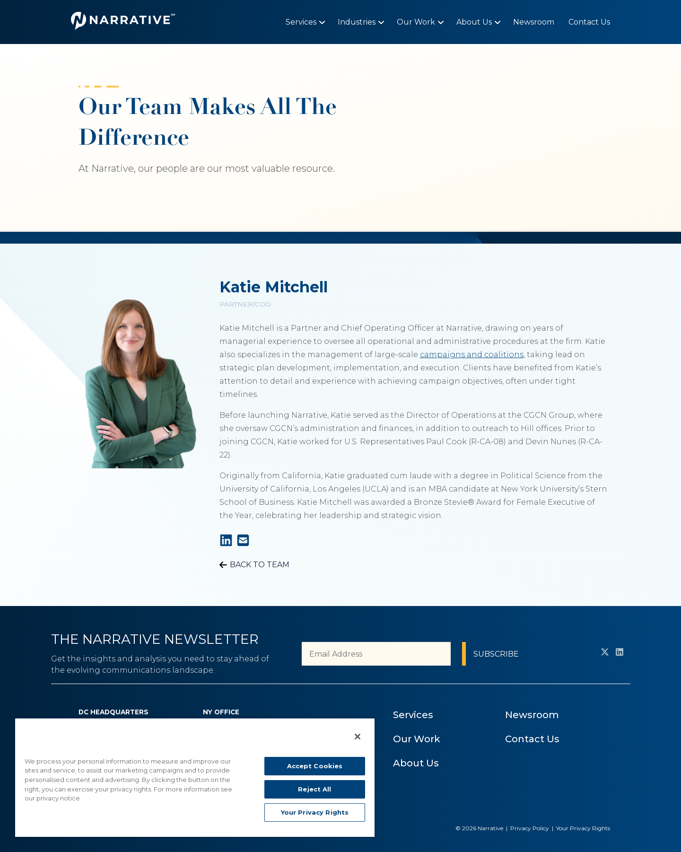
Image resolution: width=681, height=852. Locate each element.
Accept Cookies (315, 766)
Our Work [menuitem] (416, 739)
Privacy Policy (529, 828)
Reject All (314, 789)
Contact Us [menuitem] (532, 739)
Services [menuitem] (413, 714)
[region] (195, 777)
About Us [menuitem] (416, 763)
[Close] (357, 736)
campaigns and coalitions (472, 354)
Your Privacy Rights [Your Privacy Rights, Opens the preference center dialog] (315, 812)
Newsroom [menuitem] (532, 714)
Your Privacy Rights (583, 828)
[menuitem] (301, 22)
